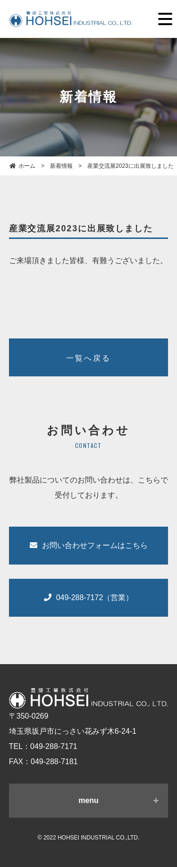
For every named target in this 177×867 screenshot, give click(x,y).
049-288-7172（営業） (89, 597)
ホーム (22, 166)
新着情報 (61, 166)
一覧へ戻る (88, 358)
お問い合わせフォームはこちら (89, 545)
